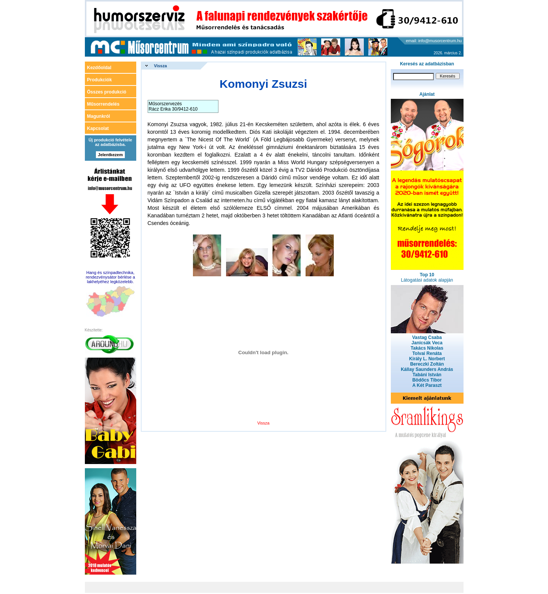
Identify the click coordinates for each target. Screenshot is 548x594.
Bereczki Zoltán (427, 364)
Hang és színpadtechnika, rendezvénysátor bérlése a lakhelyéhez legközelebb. (110, 277)
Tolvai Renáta (426, 353)
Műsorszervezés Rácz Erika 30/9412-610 (173, 106)
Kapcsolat (98, 128)
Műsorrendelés (103, 104)
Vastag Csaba (427, 337)
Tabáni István (427, 374)
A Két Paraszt (427, 385)
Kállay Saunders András (427, 369)
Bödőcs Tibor (426, 380)
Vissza (160, 65)
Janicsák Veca (426, 342)
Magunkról (98, 116)
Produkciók (99, 79)
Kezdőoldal (99, 67)
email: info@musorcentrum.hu (434, 40)
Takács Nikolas (427, 348)
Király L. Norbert (427, 358)
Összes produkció (106, 92)
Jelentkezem (110, 154)
